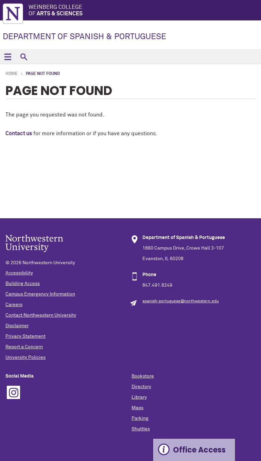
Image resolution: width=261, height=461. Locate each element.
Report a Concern (24, 347)
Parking (140, 418)
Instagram (13, 392)
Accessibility (19, 273)
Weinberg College (145, 10)
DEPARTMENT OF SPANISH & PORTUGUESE (84, 37)
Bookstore (143, 376)
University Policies (25, 357)
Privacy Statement (25, 336)
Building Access (22, 283)
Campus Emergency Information (40, 294)
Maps (137, 408)
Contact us (18, 133)
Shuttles (141, 429)
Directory (141, 386)
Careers (13, 304)
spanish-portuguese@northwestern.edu (180, 301)
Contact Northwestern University (40, 315)
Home (11, 74)
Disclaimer (17, 325)
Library (139, 397)
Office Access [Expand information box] (199, 450)
